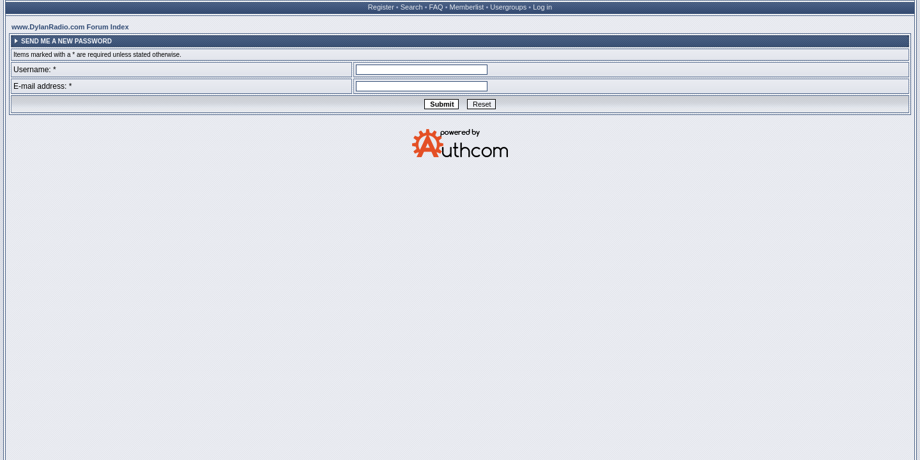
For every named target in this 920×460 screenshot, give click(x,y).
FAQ (436, 7)
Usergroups (508, 7)
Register (381, 7)
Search (412, 7)
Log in (542, 7)
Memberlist (467, 7)
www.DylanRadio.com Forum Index (70, 27)
